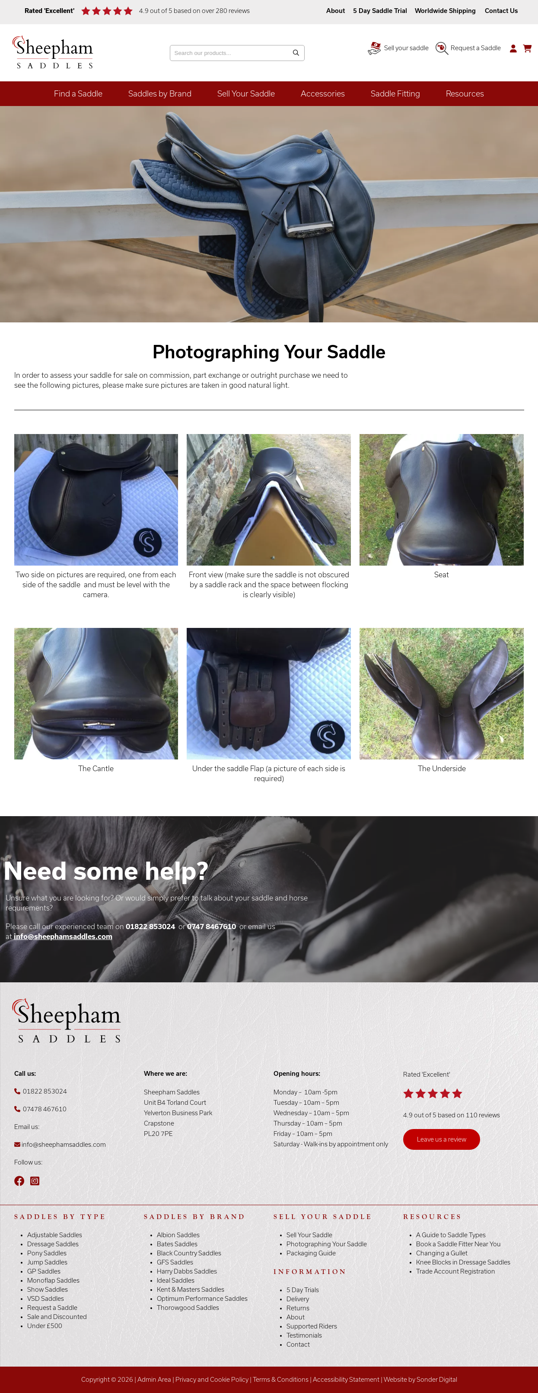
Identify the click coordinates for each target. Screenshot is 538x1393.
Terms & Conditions (281, 1379)
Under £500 (44, 1325)
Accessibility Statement (346, 1379)
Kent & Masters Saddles (190, 1289)
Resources (465, 93)
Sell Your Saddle (246, 93)
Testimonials (304, 1335)
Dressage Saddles (53, 1244)
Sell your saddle (398, 48)
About (336, 10)
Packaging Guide (311, 1253)
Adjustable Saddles (54, 1235)
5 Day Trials (303, 1290)
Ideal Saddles (175, 1280)
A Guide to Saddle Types (451, 1235)
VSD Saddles (45, 1298)
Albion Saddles (178, 1235)
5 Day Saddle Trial (380, 10)
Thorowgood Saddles (188, 1307)
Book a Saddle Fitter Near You (458, 1244)
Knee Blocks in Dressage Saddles (463, 1262)
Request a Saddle (468, 48)
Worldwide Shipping (445, 10)
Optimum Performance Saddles (202, 1298)
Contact (298, 1344)
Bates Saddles (177, 1244)
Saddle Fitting (395, 93)
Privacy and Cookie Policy (211, 1379)
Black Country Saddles (189, 1253)
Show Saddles (47, 1289)
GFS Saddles (175, 1262)
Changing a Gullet (442, 1253)
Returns (298, 1308)
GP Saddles (43, 1271)
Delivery (298, 1299)
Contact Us (501, 10)
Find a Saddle (78, 93)
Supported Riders (312, 1326)
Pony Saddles (47, 1253)
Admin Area (154, 1379)
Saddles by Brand (159, 93)
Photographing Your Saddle (327, 1244)
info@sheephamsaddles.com (63, 936)
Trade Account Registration (455, 1271)
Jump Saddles (47, 1262)
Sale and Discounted (57, 1316)
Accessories (323, 93)
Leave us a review (441, 1139)
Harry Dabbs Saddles (187, 1271)
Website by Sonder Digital (420, 1379)
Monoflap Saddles (53, 1280)
